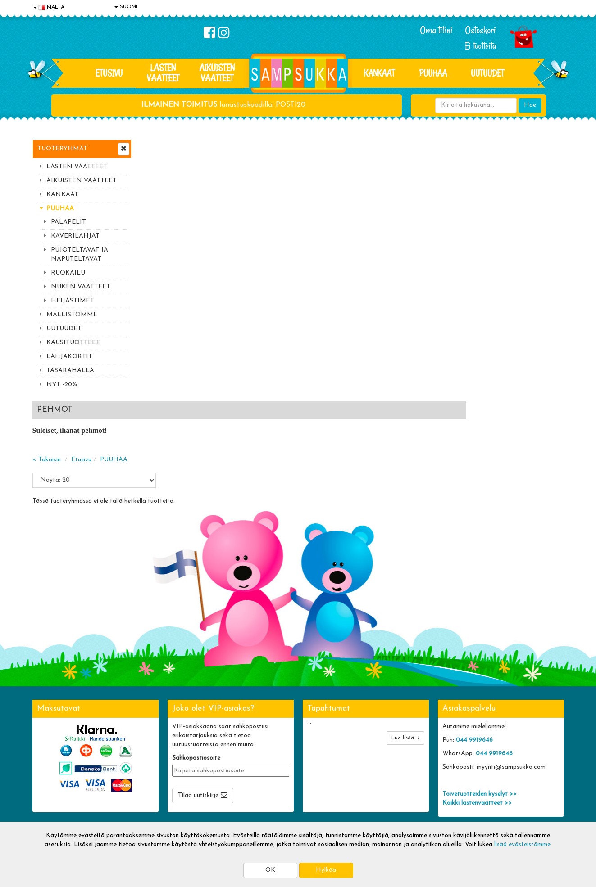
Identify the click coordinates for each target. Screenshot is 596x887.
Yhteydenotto (53, 785)
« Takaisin (155, 198)
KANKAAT (379, 73)
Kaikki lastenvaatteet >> (477, 693)
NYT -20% (61, 384)
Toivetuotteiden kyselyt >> (479, 684)
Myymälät (48, 799)
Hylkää (326, 870)
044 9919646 (474, 630)
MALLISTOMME (71, 314)
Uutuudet (487, 73)
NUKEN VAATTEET (80, 287)
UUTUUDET (64, 328)
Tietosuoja (49, 758)
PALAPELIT (68, 222)
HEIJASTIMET (72, 300)
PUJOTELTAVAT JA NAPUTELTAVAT (79, 254)
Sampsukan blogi (273, 772)
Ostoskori (480, 30)
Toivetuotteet (161, 772)
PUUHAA (433, 73)
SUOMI (125, 6)
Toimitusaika (159, 745)
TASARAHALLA (70, 370)
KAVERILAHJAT (75, 236)
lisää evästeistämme (522, 844)
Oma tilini (436, 30)
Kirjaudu (261, 745)
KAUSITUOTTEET (73, 342)
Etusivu (109, 73)
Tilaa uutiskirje (198, 685)
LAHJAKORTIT (69, 356)
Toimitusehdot (162, 758)
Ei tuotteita (480, 46)
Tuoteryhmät (62, 148)
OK (270, 870)
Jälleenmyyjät (53, 812)
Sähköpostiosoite (196, 648)
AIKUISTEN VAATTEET (217, 73)
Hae (530, 105)
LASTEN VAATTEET (163, 73)
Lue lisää (405, 628)
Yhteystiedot (52, 772)
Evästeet (46, 745)
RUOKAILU (68, 273)
